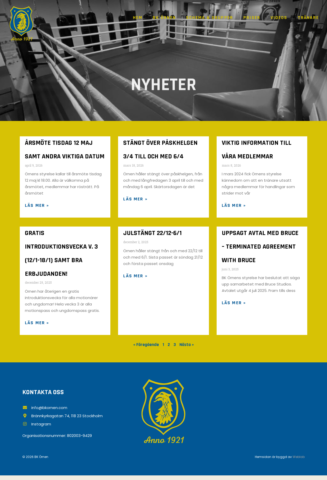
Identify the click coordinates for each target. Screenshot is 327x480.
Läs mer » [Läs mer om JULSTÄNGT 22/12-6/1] (135, 278)
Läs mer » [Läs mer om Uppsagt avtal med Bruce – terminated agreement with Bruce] (234, 307)
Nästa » (186, 349)
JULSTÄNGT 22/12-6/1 (152, 235)
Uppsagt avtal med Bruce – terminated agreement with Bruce (260, 249)
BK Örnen (164, 18)
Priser (251, 18)
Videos (279, 18)
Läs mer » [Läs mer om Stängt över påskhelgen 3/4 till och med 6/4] (135, 201)
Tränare (308, 18)
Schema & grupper (209, 18)
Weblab (299, 461)
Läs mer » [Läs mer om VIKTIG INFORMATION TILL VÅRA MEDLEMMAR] (234, 207)
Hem (138, 18)
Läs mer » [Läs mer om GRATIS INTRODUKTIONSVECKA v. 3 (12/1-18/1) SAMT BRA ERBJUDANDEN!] (37, 327)
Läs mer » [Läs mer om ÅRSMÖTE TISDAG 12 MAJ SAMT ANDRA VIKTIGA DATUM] (37, 207)
